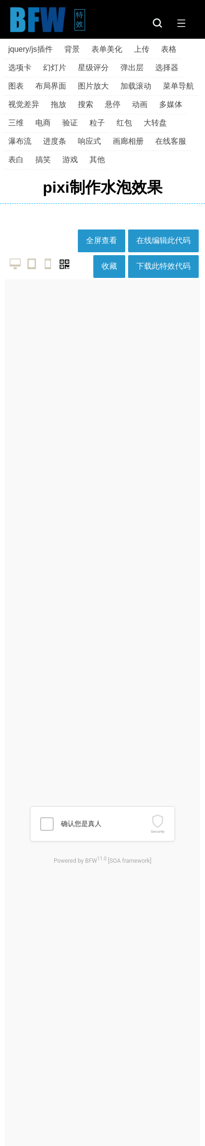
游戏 (70, 159)
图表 (16, 86)
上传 (141, 49)
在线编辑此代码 (163, 240)
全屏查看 (101, 240)
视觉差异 (23, 104)
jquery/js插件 (30, 49)
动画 (139, 104)
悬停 (112, 104)
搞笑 (43, 159)
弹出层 (132, 67)
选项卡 (19, 67)
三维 (16, 123)
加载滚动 (135, 86)
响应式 (89, 141)
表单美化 (106, 49)
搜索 (85, 104)
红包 (124, 123)
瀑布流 (19, 141)
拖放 (58, 104)
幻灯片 (54, 67)
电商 (43, 123)
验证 (70, 123)
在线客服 (170, 141)
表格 (168, 49)
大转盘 (155, 123)
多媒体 (170, 104)
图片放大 (93, 86)
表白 (16, 159)
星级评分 (93, 67)
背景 (72, 49)
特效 (80, 19)
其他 (97, 159)
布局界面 (50, 86)
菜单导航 (178, 86)
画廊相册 (128, 141)
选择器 (166, 67)
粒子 (97, 123)
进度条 (54, 141)
